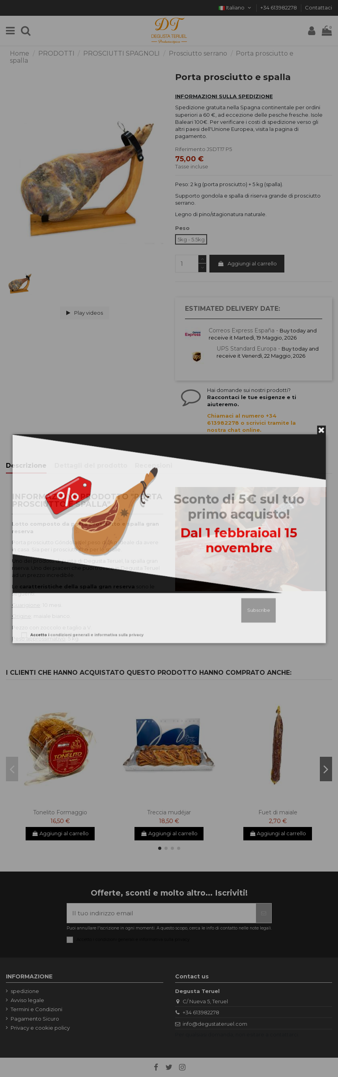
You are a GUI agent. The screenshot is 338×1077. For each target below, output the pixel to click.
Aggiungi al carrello (247, 263)
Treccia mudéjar (169, 812)
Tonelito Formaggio (60, 812)
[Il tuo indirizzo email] (161, 913)
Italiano (235, 7)
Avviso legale (27, 1000)
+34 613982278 (279, 7)
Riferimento (190, 149)
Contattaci (318, 7)
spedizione (25, 991)
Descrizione (26, 465)
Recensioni (153, 465)
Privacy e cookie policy (40, 1028)
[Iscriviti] (263, 913)
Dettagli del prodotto (90, 465)
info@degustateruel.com (215, 1024)
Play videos (84, 313)
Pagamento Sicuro (35, 1018)
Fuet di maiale (277, 812)
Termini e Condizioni (36, 1009)
